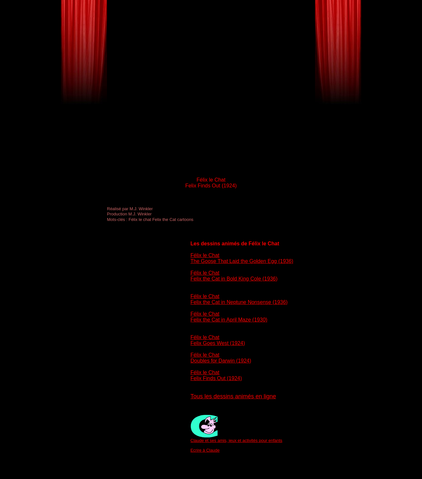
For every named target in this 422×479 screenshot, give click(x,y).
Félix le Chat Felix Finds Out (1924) (216, 375)
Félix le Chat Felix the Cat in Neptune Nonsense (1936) (239, 299)
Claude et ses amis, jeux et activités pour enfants (237, 440)
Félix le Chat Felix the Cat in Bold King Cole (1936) (234, 275)
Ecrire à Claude (205, 450)
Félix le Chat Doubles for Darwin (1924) (221, 357)
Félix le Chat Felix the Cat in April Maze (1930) (229, 316)
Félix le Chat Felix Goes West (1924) (218, 340)
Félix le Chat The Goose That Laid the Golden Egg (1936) (242, 258)
